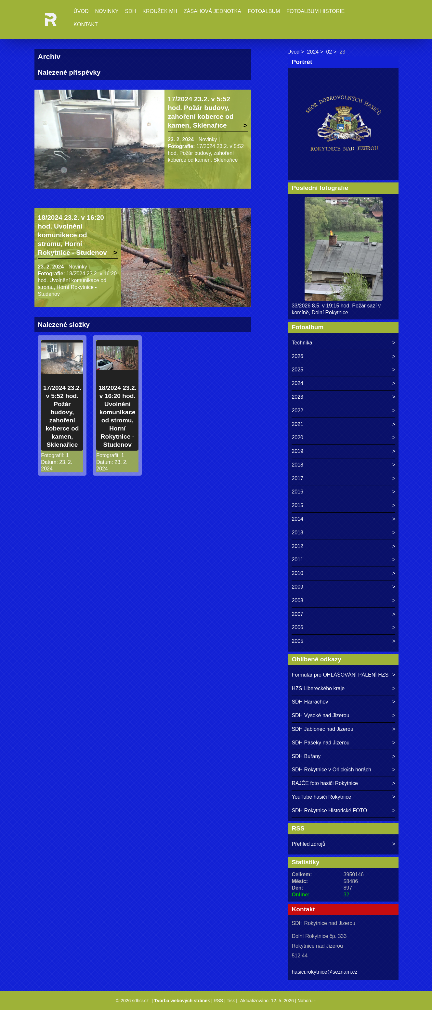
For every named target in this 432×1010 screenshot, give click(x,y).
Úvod (80, 11)
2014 (297, 519)
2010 (297, 573)
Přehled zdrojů (308, 844)
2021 (297, 424)
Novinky (107, 11)
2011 (297, 559)
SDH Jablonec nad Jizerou (322, 729)
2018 (297, 465)
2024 (313, 52)
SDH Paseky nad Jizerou (320, 742)
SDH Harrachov (310, 702)
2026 (297, 356)
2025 (297, 369)
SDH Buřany (306, 756)
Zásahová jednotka (212, 11)
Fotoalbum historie (315, 11)
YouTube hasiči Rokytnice (321, 797)
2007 (297, 614)
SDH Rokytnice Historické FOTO (329, 810)
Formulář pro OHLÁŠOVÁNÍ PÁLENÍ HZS (340, 675)
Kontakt (85, 24)
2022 (297, 410)
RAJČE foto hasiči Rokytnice (325, 783)
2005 (297, 641)
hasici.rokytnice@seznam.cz (324, 972)
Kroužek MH (159, 11)
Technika (302, 342)
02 (329, 52)
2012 (297, 546)
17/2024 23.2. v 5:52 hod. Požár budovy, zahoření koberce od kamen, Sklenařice (200, 112)
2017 (297, 478)
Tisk (231, 1000)
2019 (297, 451)
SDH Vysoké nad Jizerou (320, 715)
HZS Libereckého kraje (318, 688)
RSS (218, 1000)
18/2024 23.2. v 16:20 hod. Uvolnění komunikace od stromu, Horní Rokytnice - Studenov (72, 235)
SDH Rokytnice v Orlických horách (331, 769)
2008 (297, 600)
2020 (297, 437)
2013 (297, 532)
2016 (297, 491)
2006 (297, 627)
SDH (130, 11)
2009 (297, 587)
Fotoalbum (264, 11)
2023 (297, 397)
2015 (297, 505)
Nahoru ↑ (306, 1000)
